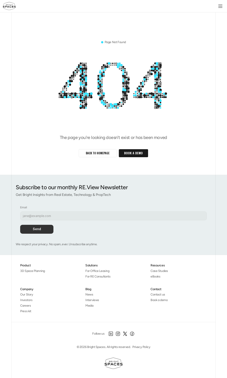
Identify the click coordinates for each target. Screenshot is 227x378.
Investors (26, 300)
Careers (25, 306)
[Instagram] (118, 333)
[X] (125, 333)
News (89, 294)
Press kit (25, 311)
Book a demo (159, 300)
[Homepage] (114, 363)
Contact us (158, 294)
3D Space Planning (32, 271)
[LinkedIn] (111, 333)
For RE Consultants (97, 276)
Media (89, 306)
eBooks (155, 276)
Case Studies (159, 271)
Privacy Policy (141, 347)
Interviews (92, 300)
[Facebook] (132, 333)
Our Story (26, 294)
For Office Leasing (97, 271)
